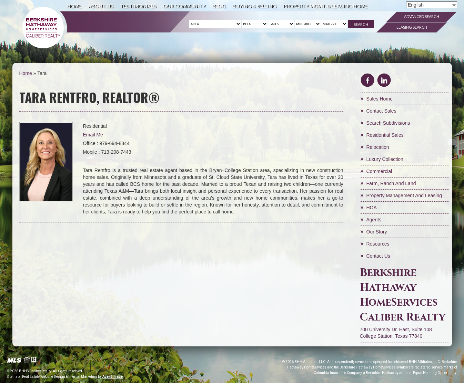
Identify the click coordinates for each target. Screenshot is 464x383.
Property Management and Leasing (404, 195)
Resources (378, 244)
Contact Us (378, 256)
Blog (219, 6)
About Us (100, 6)
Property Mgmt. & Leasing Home (325, 6)
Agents (374, 219)
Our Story (376, 231)
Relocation (377, 147)
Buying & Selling (254, 6)
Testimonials (138, 6)
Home (74, 6)
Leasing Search (411, 27)
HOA (371, 207)
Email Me (93, 134)
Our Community (184, 6)
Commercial (379, 171)
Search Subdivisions (388, 123)
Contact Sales (381, 111)
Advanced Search (421, 16)
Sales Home (379, 99)
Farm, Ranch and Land (391, 183)
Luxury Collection (384, 159)
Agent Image (112, 377)
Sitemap (13, 377)
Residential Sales (385, 135)
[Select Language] (431, 4)
